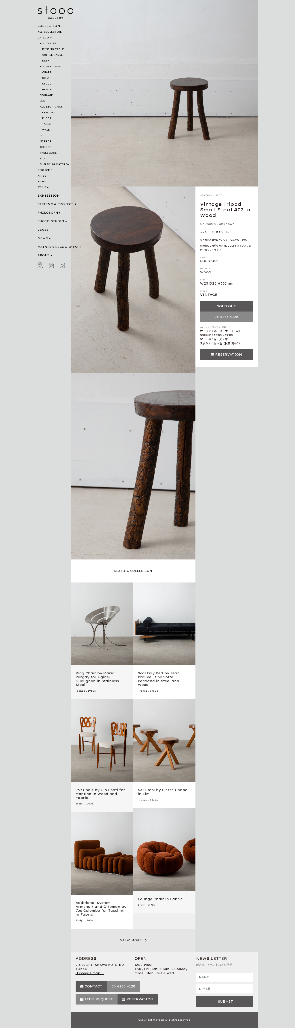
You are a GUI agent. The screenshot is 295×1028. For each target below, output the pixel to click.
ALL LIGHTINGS (51, 106)
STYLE (42, 187)
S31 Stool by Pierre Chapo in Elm (162, 792)
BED (43, 100)
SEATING (206, 195)
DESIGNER (45, 170)
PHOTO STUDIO (51, 221)
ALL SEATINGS (50, 66)
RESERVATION (228, 354)
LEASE (43, 229)
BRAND (43, 181)
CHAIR (47, 72)
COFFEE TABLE (52, 54)
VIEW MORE (131, 940)
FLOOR (47, 118)
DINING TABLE (53, 49)
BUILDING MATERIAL (55, 164)
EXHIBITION (49, 195)
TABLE (46, 123)
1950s (154, 690)
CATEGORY (45, 37)
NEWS (43, 238)
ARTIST (43, 175)
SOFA (45, 77)
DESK (46, 60)
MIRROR (46, 141)
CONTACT (93, 986)
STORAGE (46, 95)
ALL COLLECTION (50, 31)
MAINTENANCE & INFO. (58, 246)
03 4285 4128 (226, 317)
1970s (154, 799)
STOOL (47, 83)
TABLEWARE (48, 152)
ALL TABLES (48, 43)
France (80, 690)
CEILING (48, 112)
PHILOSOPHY (49, 212)
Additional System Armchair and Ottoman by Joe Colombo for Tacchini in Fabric (101, 908)
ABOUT (44, 255)
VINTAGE (208, 295)
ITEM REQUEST (99, 999)
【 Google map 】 (90, 973)
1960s (92, 690)
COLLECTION (49, 26)
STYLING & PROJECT (56, 204)
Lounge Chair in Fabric (160, 899)
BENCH (47, 89)
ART (42, 158)
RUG (43, 135)
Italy (79, 803)
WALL (46, 129)
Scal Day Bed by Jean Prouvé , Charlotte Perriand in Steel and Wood (159, 679)
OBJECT (45, 147)
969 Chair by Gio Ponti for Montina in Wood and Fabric (100, 794)
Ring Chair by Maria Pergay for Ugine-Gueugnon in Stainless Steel (97, 679)
